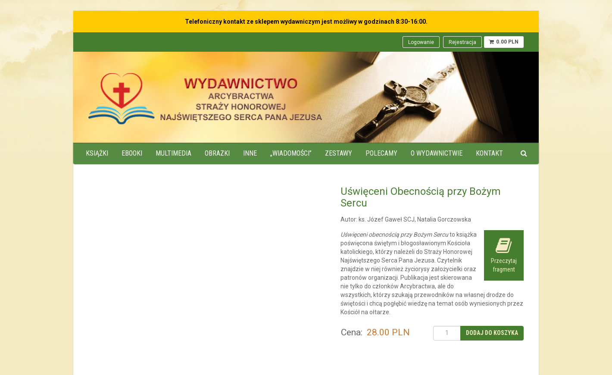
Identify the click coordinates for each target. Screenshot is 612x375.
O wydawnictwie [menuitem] (436, 153)
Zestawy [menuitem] (338, 153)
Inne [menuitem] (250, 153)
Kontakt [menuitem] (489, 153)
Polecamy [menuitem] (381, 153)
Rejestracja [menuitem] (462, 42)
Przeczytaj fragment (504, 255)
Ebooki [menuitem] (132, 153)
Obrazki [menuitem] (217, 153)
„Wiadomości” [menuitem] (291, 153)
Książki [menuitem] (97, 153)
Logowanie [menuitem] (421, 42)
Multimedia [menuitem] (173, 153)
